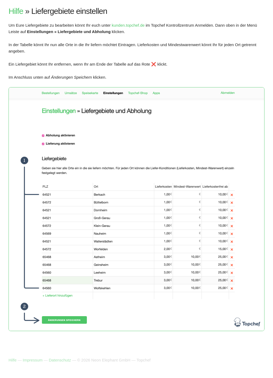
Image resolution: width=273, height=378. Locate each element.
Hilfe (16, 11)
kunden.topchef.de (128, 25)
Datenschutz (60, 360)
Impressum (32, 360)
